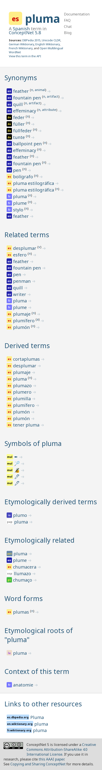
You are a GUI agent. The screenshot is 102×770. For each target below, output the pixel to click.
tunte (19, 137)
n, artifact (50, 96)
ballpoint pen (28, 144)
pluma (42, 18)
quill (18, 104)
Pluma (37, 717)
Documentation (77, 14)
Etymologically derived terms (50, 501)
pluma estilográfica (34, 183)
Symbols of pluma (33, 443)
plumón (22, 327)
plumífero (24, 321)
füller (19, 124)
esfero (20, 255)
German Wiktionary (21, 44)
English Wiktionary (47, 44)
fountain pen (27, 98)
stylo (18, 210)
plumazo (23, 386)
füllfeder (23, 131)
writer (20, 294)
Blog (67, 32)
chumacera (25, 567)
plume (20, 203)
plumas (21, 612)
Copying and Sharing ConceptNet (37, 764)
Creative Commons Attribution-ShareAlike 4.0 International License (61, 749)
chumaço (23, 580)
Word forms (23, 598)
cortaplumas (27, 359)
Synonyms (20, 77)
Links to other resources (43, 703)
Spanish (21, 29)
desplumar (25, 248)
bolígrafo (23, 177)
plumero (23, 392)
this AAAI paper (51, 759)
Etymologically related (39, 540)
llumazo (23, 574)
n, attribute (47, 109)
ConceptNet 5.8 (25, 33)
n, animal (38, 89)
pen (17, 170)
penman (22, 281)
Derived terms (27, 345)
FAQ (67, 20)
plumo (20, 515)
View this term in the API (25, 56)
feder (19, 117)
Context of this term (36, 671)
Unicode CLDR (51, 40)
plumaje (22, 314)
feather (21, 91)
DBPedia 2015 (31, 40)
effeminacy (25, 111)
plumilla (22, 399)
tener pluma (26, 425)
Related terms (26, 234)
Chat (68, 26)
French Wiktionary (21, 48)
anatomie (23, 685)
